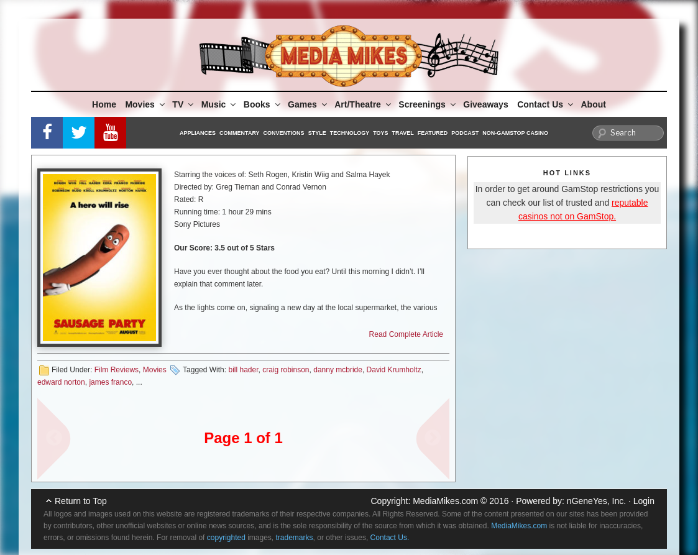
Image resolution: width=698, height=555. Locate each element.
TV (183, 104)
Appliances (198, 133)
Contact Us (546, 104)
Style (317, 133)
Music (219, 104)
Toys (380, 133)
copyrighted (226, 537)
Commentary (239, 133)
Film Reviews (116, 369)
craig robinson (285, 369)
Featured (433, 133)
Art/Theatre (363, 104)
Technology (350, 133)
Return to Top (81, 501)
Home (104, 104)
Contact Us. (390, 537)
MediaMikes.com (445, 501)
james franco (110, 382)
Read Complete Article (406, 334)
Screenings (427, 104)
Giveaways (485, 104)
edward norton (61, 382)
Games (308, 104)
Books (263, 104)
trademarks (294, 537)
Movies (145, 104)
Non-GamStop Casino (515, 133)
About (593, 104)
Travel (403, 133)
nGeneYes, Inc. (596, 501)
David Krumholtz (394, 369)
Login (643, 501)
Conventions (284, 133)
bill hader (243, 369)
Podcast (465, 133)
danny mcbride (337, 369)
